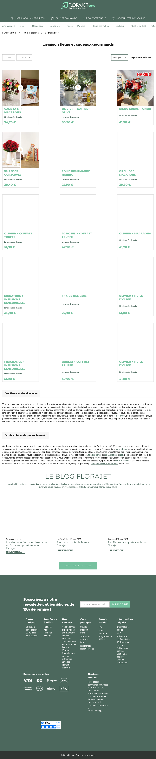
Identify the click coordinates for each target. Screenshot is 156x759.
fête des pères (94, 455)
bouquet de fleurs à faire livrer (104, 463)
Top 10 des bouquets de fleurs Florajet (127, 544)
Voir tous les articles (78, 565)
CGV (119, 633)
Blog (82, 642)
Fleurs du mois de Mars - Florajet (73, 544)
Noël (121, 455)
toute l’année (119, 416)
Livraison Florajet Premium (66, 665)
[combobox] (24, 57)
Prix (9, 57)
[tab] (9, 26)
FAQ (100, 627)
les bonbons (121, 449)
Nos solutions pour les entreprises (68, 656)
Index (82, 633)
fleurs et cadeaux (123, 461)
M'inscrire (120, 604)
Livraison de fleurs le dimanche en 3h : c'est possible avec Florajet (26, 545)
